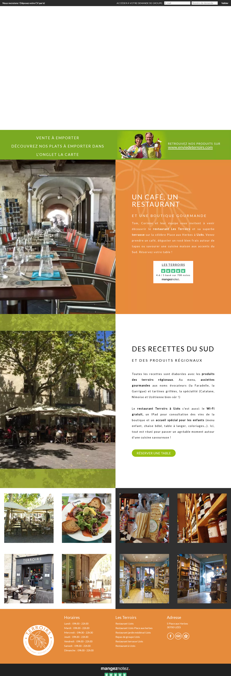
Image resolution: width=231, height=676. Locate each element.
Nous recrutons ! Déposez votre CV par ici (24, 3)
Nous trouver (216, 12)
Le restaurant (100, 12)
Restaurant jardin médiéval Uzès (133, 632)
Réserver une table (154, 453)
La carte (127, 12)
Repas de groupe (183, 12)
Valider (224, 3)
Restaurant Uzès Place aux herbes (134, 627)
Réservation (152, 12)
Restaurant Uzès (125, 623)
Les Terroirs (173, 265)
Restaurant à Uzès (125, 645)
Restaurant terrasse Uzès (129, 641)
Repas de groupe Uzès (128, 636)
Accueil (74, 12)
